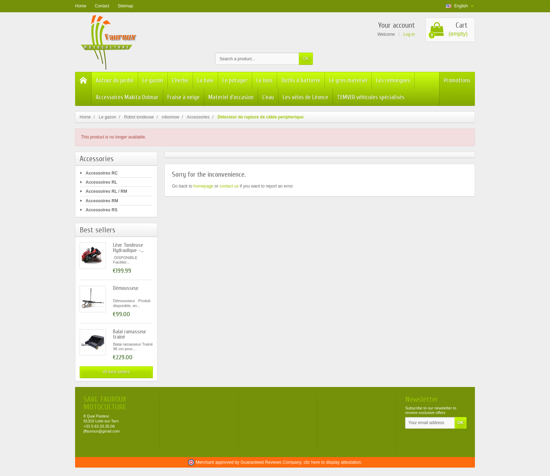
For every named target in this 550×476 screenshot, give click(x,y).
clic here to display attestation (332, 462)
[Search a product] (257, 59)
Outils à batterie (300, 80)
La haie (205, 80)
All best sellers (116, 371)
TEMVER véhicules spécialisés (370, 97)
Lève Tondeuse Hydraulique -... (128, 247)
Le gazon (152, 80)
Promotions (457, 80)
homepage (204, 186)
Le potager (235, 80)
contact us (229, 186)
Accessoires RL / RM (106, 191)
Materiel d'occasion (231, 97)
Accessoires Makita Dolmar (127, 97)
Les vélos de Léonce (305, 97)
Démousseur (126, 288)
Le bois (264, 80)
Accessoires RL (101, 182)
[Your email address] (430, 423)
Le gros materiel (348, 80)
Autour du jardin (115, 80)
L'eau (268, 97)
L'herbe (180, 80)
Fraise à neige (183, 97)
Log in (409, 34)
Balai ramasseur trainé (129, 334)
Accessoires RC (102, 173)
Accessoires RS (102, 209)
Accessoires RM (102, 200)
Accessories (97, 158)
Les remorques (393, 80)
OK (306, 58)
